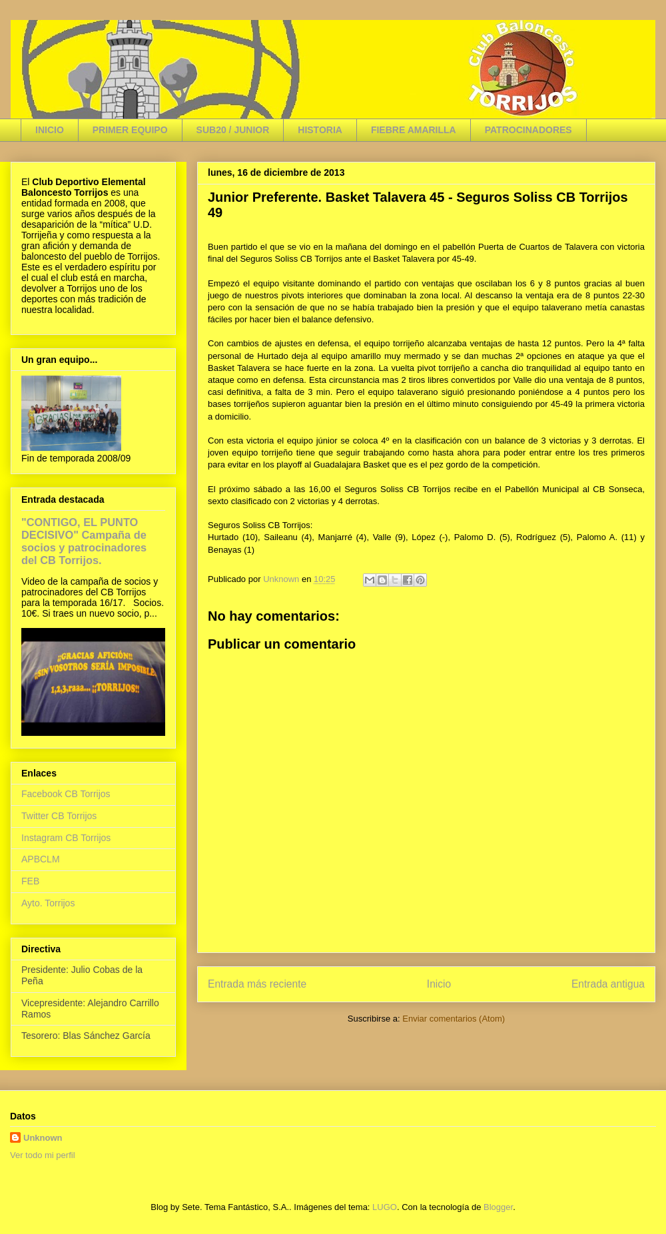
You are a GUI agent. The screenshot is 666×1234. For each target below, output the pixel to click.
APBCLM (40, 859)
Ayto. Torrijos (48, 903)
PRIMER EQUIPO (130, 130)
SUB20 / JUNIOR (233, 130)
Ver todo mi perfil (42, 1155)
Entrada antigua (608, 984)
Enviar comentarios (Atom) (453, 1019)
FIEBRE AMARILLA (413, 130)
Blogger (498, 1207)
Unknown (43, 1138)
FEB (30, 881)
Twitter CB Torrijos (59, 815)
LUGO (384, 1207)
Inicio (439, 984)
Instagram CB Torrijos (66, 837)
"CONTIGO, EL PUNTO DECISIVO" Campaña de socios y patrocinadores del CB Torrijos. (84, 541)
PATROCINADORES (528, 130)
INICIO (49, 130)
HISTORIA (320, 130)
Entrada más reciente (257, 984)
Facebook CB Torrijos (66, 793)
